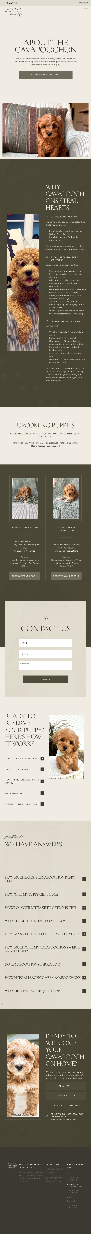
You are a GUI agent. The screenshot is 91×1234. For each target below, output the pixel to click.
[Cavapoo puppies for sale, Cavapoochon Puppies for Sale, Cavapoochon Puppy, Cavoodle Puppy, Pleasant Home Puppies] (25, 1191)
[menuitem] (76, 1173)
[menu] (86, 9)
